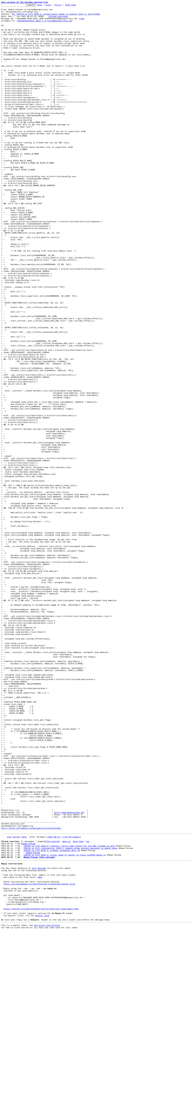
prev (9, 1002)
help (44, 5)
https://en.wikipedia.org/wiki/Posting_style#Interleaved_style (39, 1058)
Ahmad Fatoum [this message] (39, 1027)
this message (39, 1039)
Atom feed (75, 5)
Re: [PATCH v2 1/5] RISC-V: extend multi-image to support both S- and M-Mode (56, 16)
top (87, 1008)
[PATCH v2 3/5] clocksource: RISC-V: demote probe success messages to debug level (70, 1016)
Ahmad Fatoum (28, 1011)
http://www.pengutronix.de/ (69, 974)
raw (81, 21)
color (53, 5)
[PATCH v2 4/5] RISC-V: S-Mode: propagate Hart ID (51, 1019)
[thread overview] (58, 19)
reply (24, 1002)
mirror (63, 5)
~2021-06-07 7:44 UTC (59, 1002)
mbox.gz (66, 1008)
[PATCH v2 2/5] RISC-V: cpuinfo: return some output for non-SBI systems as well (69, 1013)
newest (76, 1002)
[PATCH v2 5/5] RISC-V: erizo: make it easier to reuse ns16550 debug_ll (64, 1024)
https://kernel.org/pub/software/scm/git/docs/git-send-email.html (41, 1088)
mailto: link (42, 1096)
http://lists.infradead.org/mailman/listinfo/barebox (31, 993)
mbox (40, 1050)
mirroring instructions (47, 1107)
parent (16, 1002)
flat (48, 1008)
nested (55, 1008)
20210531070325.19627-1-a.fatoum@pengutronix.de (45, 24)
